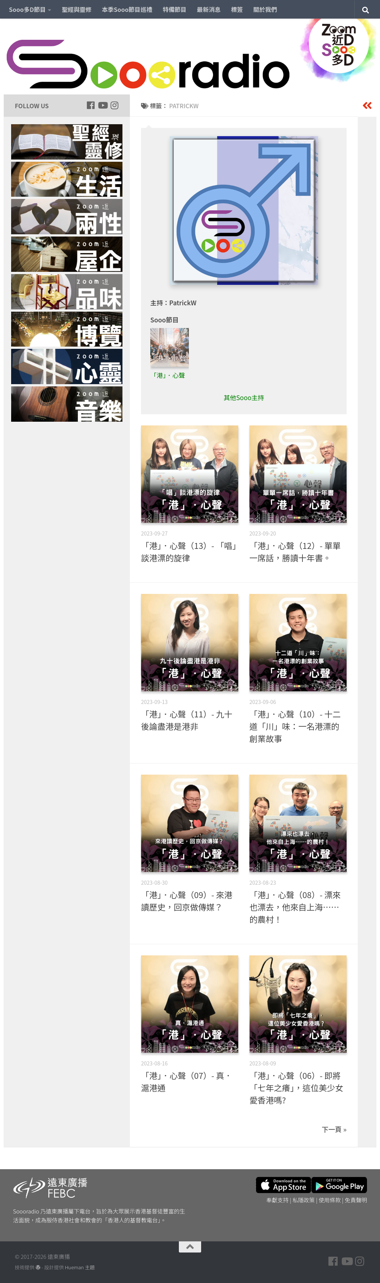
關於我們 (265, 9)
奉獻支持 (277, 1200)
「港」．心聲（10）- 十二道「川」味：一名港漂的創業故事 (295, 726)
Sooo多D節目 (27, 9)
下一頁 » (334, 1129)
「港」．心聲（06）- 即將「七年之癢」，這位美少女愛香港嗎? (296, 1087)
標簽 (237, 9)
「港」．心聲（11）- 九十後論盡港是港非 (186, 720)
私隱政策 (303, 1200)
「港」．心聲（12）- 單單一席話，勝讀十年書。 (295, 551)
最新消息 (209, 9)
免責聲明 (356, 1200)
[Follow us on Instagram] (114, 105)
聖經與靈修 (76, 9)
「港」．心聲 (167, 375)
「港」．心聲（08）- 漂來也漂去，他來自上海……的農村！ (295, 906)
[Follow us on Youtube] (102, 105)
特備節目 (175, 9)
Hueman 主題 (80, 1267)
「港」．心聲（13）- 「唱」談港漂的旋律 (188, 551)
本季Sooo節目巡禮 (127, 9)
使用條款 (330, 1200)
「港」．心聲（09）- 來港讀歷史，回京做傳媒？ (186, 900)
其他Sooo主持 (243, 397)
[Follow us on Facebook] (90, 105)
